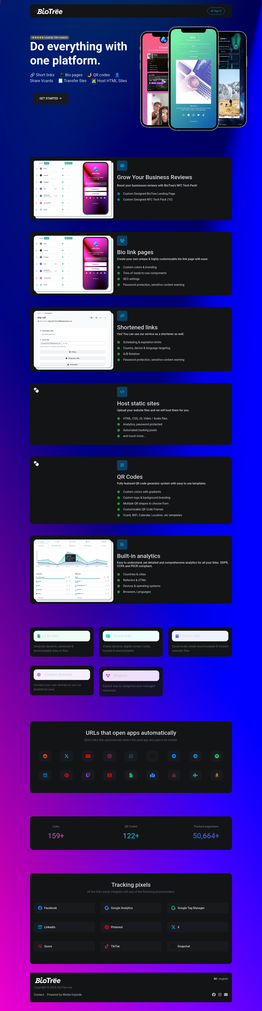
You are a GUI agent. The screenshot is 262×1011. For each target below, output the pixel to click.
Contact (39, 994)
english (221, 979)
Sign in (216, 10)
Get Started (50, 98)
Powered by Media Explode (64, 994)
